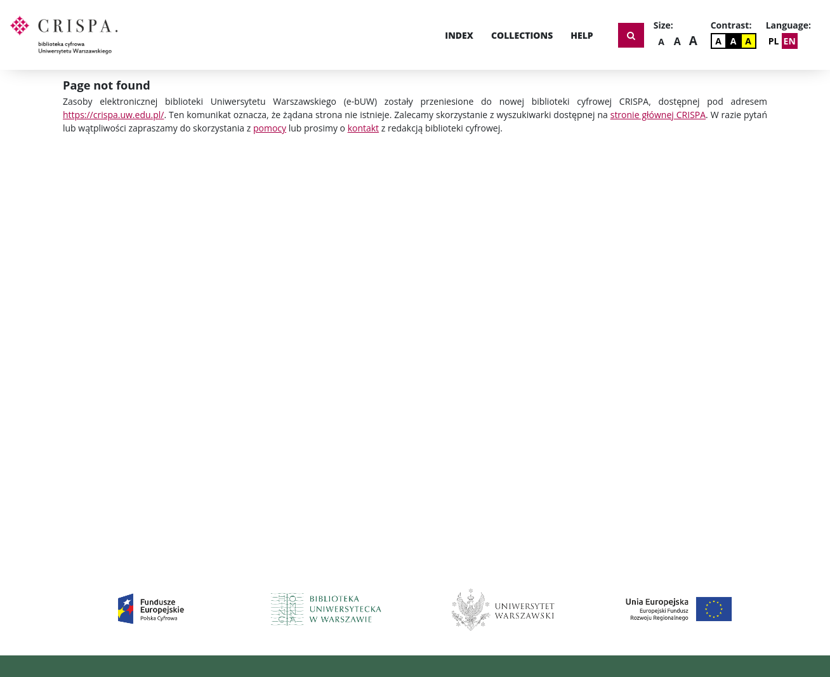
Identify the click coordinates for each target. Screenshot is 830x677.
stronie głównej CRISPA (658, 115)
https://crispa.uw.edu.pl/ (113, 115)
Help (581, 35)
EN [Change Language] (790, 41)
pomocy (269, 128)
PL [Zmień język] (773, 41)
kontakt (363, 128)
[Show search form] (631, 35)
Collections (522, 35)
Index (459, 35)
